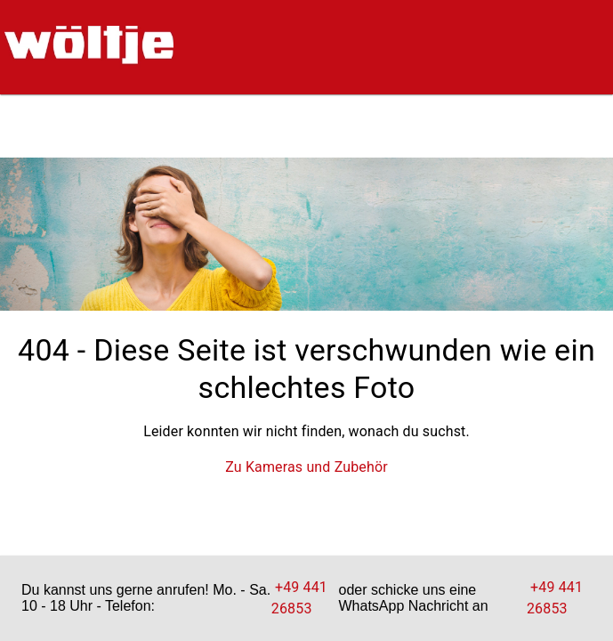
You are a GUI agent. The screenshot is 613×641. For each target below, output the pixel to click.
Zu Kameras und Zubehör (306, 466)
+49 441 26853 (299, 598)
